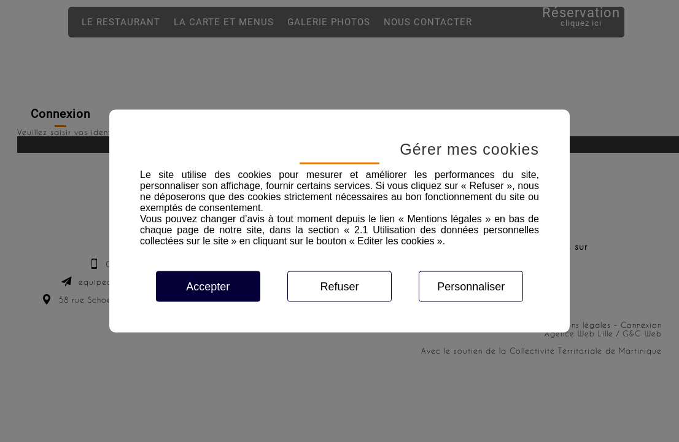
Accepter (208, 287)
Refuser (339, 287)
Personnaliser (471, 287)
